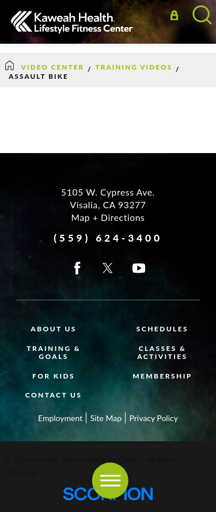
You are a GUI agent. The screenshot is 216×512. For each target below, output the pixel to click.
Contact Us (53, 395)
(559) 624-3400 (108, 238)
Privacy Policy (153, 418)
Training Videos (134, 67)
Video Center (53, 67)
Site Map (106, 418)
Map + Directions (108, 217)
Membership (162, 376)
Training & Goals (53, 352)
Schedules (162, 328)
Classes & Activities (162, 352)
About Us (54, 328)
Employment (60, 418)
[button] (110, 480)
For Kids (53, 376)
